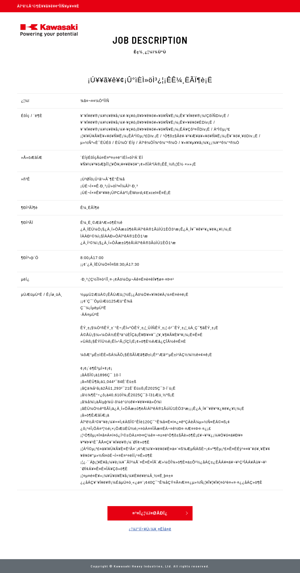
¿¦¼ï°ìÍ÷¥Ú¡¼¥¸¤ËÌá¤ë (150, 529)
